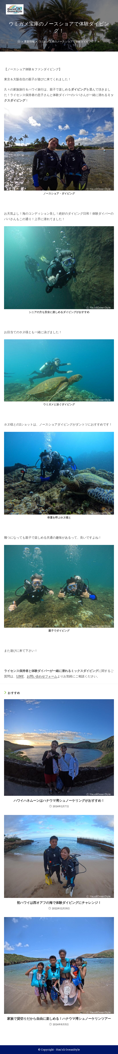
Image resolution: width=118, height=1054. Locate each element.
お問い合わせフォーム (42, 676)
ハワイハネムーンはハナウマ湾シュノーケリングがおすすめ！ (59, 800)
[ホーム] (19, 41)
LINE (20, 676)
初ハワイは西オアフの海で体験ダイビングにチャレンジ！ (59, 902)
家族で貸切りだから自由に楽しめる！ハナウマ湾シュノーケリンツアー (59, 1018)
